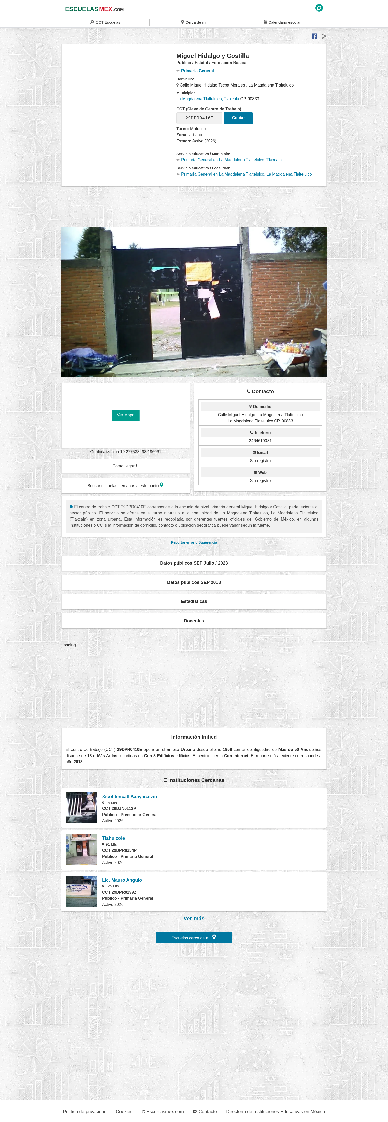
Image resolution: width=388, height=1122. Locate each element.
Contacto (205, 1111)
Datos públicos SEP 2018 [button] (194, 582)
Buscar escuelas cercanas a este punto (125, 485)
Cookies (124, 1111)
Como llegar (125, 466)
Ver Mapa (125, 415)
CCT (105, 22)
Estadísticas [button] (194, 601)
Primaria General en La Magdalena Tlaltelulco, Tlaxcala (229, 160)
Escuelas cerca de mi (194, 937)
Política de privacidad (85, 1111)
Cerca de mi (193, 22)
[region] (119, 93)
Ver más (194, 919)
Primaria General (195, 71)
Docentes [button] (194, 620)
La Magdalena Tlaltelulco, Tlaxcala (207, 99)
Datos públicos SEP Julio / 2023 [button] (194, 563)
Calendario (282, 22)
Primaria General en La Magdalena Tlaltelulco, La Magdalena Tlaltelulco (244, 174)
